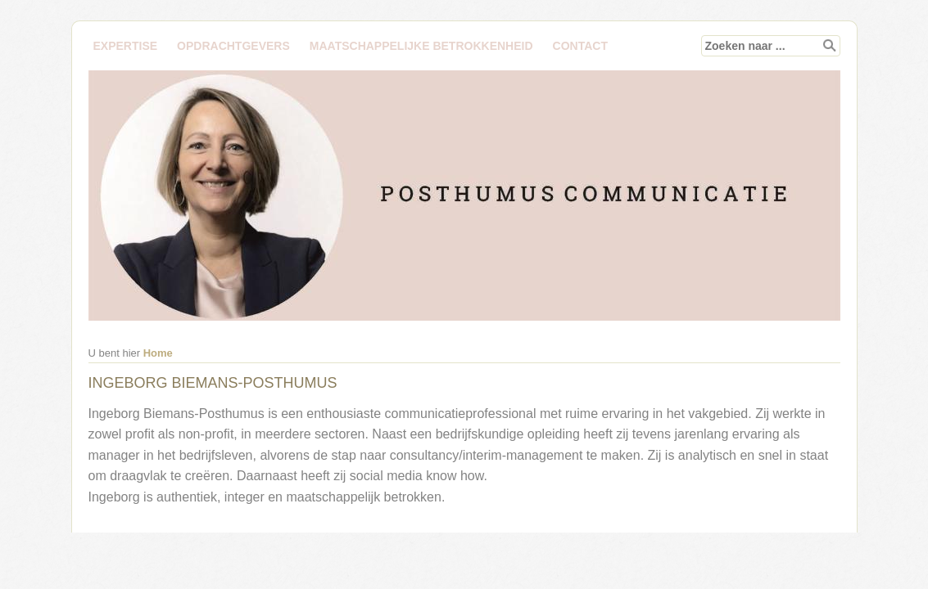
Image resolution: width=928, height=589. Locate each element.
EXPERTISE (125, 45)
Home (158, 353)
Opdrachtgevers (233, 45)
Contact (580, 45)
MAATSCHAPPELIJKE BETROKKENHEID (421, 45)
